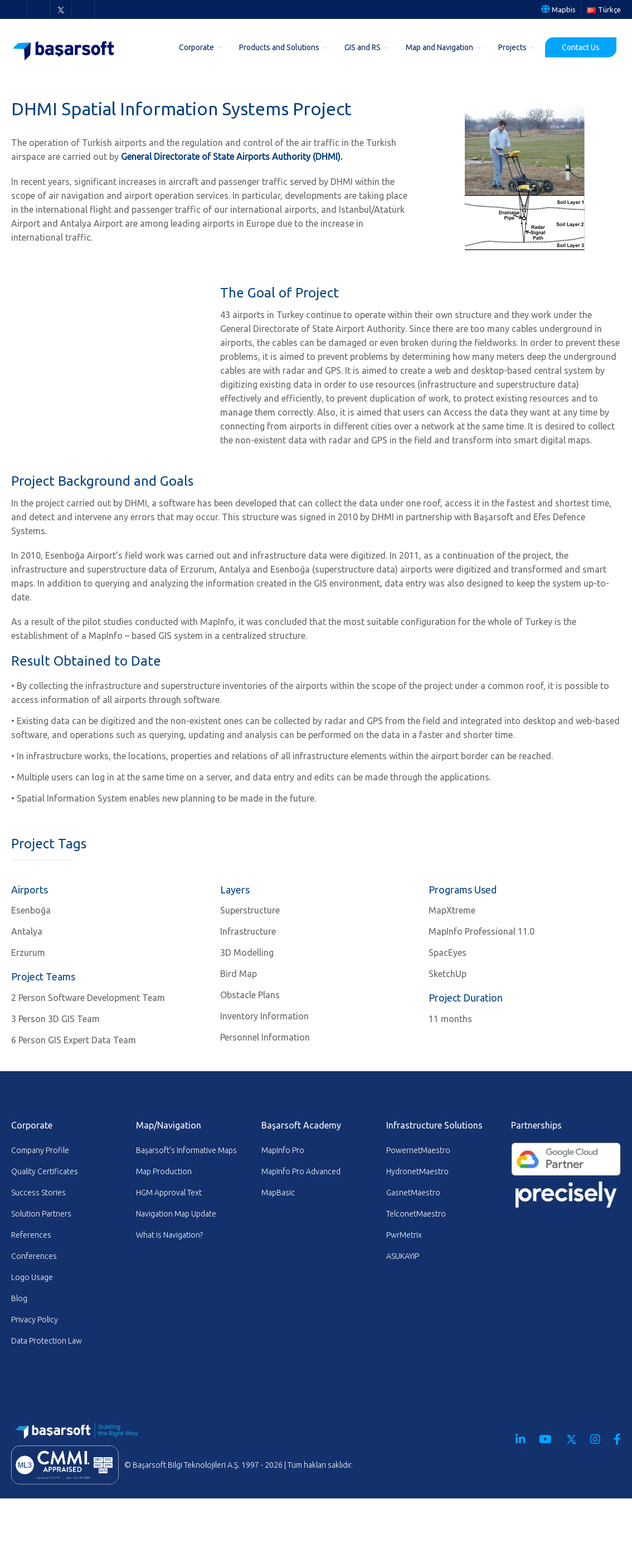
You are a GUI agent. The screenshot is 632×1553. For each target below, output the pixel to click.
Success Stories (38, 1192)
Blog (19, 1298)
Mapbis (558, 9)
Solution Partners (41, 1213)
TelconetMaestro (416, 1213)
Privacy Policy (34, 1319)
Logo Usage (32, 1277)
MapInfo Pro (282, 1150)
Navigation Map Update (176, 1213)
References (31, 1234)
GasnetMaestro (413, 1192)
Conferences (34, 1256)
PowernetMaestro (418, 1150)
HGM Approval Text (169, 1192)
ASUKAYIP (402, 1256)
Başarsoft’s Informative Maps (186, 1150)
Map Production (164, 1171)
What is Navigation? (169, 1234)
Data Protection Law (46, 1340)
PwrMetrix (404, 1234)
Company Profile (40, 1150)
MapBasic (278, 1192)
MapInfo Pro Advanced (301, 1171)
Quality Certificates (44, 1171)
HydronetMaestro (417, 1171)
